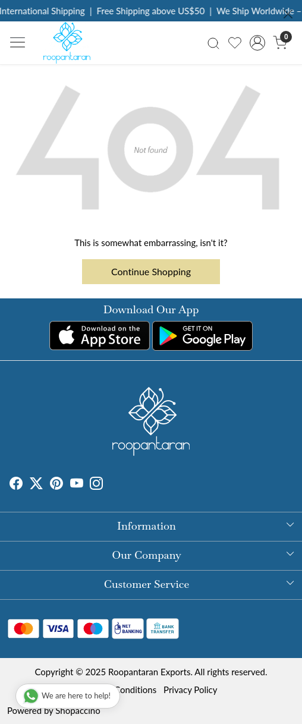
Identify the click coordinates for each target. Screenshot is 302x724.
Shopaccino (77, 710)
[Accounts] (257, 43)
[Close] (288, 14)
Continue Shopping (151, 271)
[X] (36, 484)
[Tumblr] (110, 484)
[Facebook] (16, 484)
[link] (213, 42)
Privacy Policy (190, 689)
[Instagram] (96, 484)
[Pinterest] (56, 484)
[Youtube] (77, 484)
